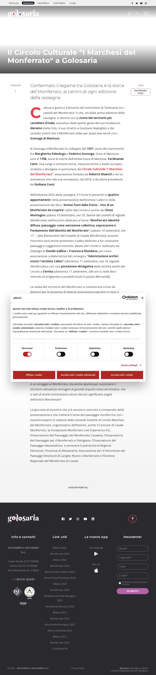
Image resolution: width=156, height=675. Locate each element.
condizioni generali (138, 582)
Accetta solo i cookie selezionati (78, 375)
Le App (73, 3)
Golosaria (28, 3)
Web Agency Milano (138, 668)
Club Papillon (59, 3)
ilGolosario (14, 3)
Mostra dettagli (129, 365)
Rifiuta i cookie (34, 375)
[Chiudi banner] (142, 298)
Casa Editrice (43, 3)
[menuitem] (60, 548)
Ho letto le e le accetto (135, 583)
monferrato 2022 (140, 92)
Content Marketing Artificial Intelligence (129, 670)
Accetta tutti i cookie (122, 375)
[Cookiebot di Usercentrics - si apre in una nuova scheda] (124, 298)
